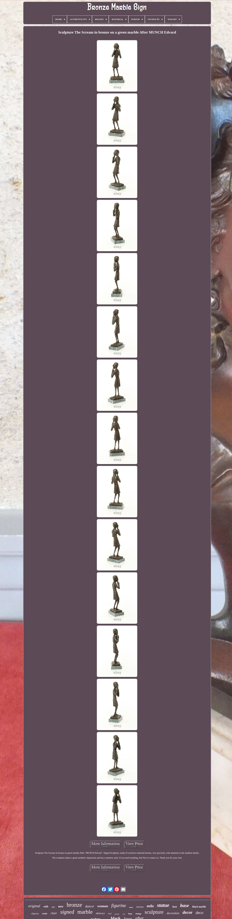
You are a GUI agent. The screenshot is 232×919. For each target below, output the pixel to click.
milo (150, 906)
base (184, 905)
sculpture (154, 912)
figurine (118, 905)
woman (102, 906)
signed (67, 912)
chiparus (35, 913)
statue (163, 905)
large (130, 914)
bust (175, 906)
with (45, 906)
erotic (44, 913)
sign (53, 907)
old (124, 914)
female (117, 914)
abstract (100, 913)
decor (187, 912)
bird (109, 913)
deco (199, 912)
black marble (199, 906)
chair (54, 913)
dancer (89, 906)
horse (131, 907)
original (34, 906)
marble (84, 912)
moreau (140, 906)
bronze (74, 905)
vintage (138, 914)
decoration (173, 913)
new (60, 906)
